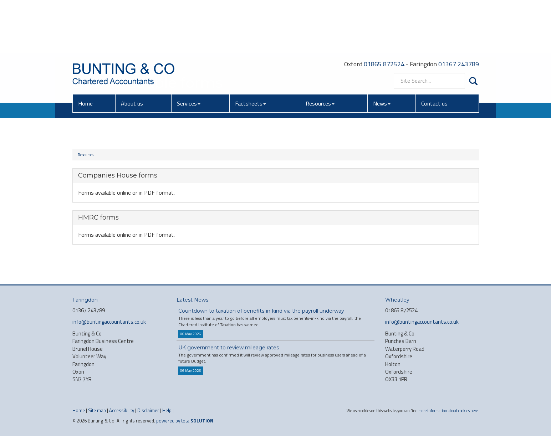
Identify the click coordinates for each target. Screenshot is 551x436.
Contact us (434, 51)
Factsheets (250, 51)
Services (188, 51)
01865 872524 (384, 12)
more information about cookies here (448, 410)
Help (167, 410)
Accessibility (121, 410)
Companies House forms (117, 175)
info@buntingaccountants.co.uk (109, 322)
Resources (320, 51)
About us (132, 51)
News (382, 51)
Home (85, 51)
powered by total (184, 420)
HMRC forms (98, 217)
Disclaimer (148, 410)
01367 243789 (458, 12)
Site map (97, 410)
